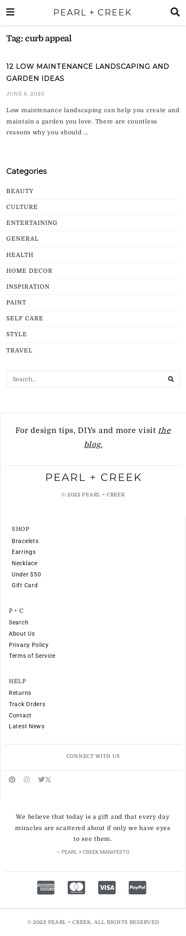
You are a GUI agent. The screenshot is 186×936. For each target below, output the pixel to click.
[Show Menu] (10, 12)
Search (18, 622)
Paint (16, 302)
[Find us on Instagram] (27, 780)
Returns (20, 692)
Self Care (24, 318)
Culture (22, 207)
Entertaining (32, 222)
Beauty (19, 191)
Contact (20, 715)
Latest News (27, 726)
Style (16, 334)
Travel (19, 350)
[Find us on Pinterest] (12, 780)
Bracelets (25, 541)
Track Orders (27, 704)
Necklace (25, 563)
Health (19, 255)
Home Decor (29, 270)
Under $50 (26, 574)
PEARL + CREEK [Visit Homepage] (92, 12)
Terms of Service (32, 655)
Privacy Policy (29, 645)
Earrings (24, 552)
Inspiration (28, 286)
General (22, 238)
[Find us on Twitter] (44, 780)
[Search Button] (175, 12)
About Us (22, 633)
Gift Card (25, 585)
